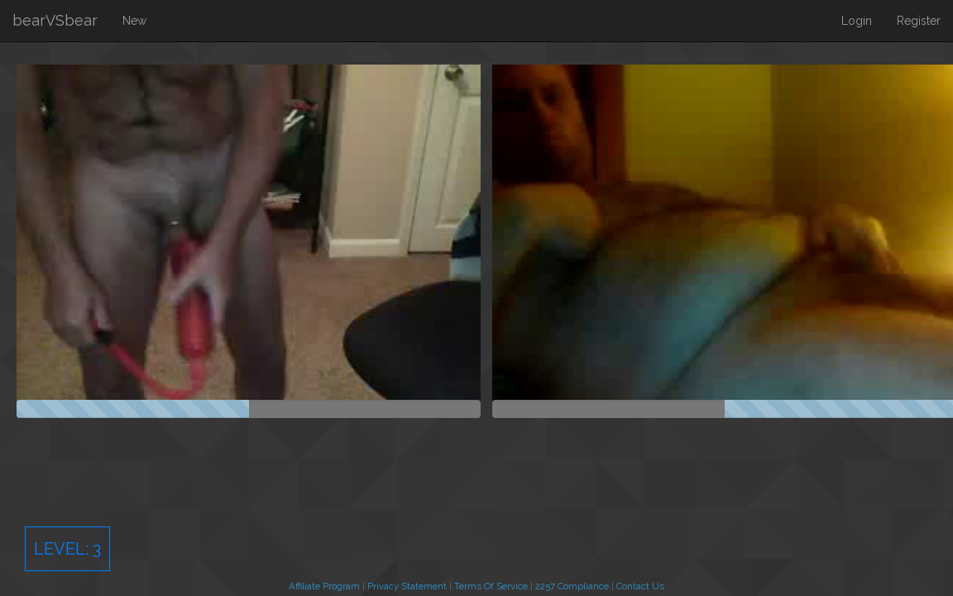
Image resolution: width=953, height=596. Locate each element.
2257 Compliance (572, 586)
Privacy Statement (407, 586)
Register (919, 20)
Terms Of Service (491, 586)
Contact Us (640, 586)
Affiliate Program (324, 586)
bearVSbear (55, 20)
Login (856, 20)
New (134, 20)
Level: (67, 549)
